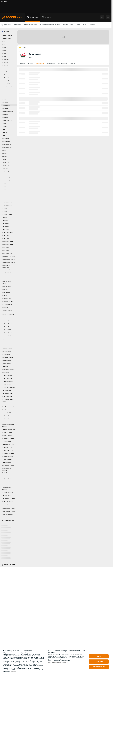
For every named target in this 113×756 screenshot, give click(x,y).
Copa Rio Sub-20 (6, 298)
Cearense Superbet (7, 111)
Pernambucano (6, 199)
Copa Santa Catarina (7, 301)
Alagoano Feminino (7, 435)
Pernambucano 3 (7, 205)
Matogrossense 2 (7, 147)
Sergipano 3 (5, 238)
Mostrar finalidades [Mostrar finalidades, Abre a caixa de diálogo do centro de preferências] (98, 666)
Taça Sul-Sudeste (7, 304)
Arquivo (72, 63)
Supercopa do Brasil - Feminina (8, 425)
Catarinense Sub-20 (7, 357)
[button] (102, 17)
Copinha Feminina (7, 413)
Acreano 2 (4, 50)
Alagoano (4, 53)
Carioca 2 (4, 90)
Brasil (24, 47)
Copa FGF (4, 279)
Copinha (4, 404)
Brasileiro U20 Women (8, 429)
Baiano (4, 69)
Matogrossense (6, 144)
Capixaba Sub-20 (6, 351)
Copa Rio (4, 295)
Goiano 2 (4, 132)
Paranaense (5, 175)
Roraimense (5, 229)
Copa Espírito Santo (7, 273)
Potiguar (4, 217)
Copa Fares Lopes (7, 276)
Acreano (4, 47)
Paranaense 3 (6, 181)
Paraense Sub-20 (7, 375)
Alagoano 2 (5, 56)
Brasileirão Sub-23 (7, 324)
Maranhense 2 (6, 141)
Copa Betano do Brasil (8, 256)
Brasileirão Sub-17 (7, 333)
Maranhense (5, 138)
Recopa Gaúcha (6, 321)
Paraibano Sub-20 (7, 378)
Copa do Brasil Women (8, 508)
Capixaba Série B (7, 84)
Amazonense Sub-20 (8, 342)
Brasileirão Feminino (8, 416)
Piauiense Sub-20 (7, 214)
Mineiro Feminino (7, 473)
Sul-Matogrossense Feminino (7, 505)
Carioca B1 (5, 93)
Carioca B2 (5, 96)
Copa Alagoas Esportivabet (6, 266)
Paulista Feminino (7, 485)
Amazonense (5, 63)
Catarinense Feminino (8, 453)
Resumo (22, 63)
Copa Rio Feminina (7, 514)
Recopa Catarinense (7, 318)
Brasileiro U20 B (6, 330)
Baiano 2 (4, 72)
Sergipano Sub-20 (7, 396)
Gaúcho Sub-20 (6, 363)
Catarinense (5, 102)
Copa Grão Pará (6, 286)
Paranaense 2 (6, 178)
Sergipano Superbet (7, 232)
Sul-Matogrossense (7, 241)
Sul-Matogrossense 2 (8, 244)
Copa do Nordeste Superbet (7, 311)
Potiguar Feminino (7, 495)
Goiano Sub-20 (6, 366)
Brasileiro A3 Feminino (8, 422)
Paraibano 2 (5, 172)
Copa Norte (5, 289)
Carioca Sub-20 (6, 354)
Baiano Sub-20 (6, 345)
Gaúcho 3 (4, 126)
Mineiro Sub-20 (6, 372)
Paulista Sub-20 (6, 384)
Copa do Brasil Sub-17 (8, 262)
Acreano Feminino (7, 432)
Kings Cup (5, 410)
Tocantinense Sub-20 (8, 253)
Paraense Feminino (7, 476)
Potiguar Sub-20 (6, 390)
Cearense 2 (5, 114)
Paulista (4, 184)
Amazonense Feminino (8, 438)
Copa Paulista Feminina (8, 511)
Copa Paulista (6, 292)
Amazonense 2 (6, 66)
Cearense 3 (5, 117)
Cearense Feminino (7, 456)
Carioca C (4, 99)
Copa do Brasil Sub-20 (8, 259)
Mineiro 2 (4, 153)
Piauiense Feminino (7, 492)
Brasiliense (5, 75)
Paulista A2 (5, 187)
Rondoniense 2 (6, 226)
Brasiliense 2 (5, 78)
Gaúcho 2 (4, 123)
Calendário (51, 63)
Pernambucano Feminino (6, 488)
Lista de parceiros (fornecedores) (58, 662)
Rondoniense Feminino (8, 498)
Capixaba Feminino (7, 450)
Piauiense (4, 208)
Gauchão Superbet (7, 120)
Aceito (99, 656)
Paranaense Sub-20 (7, 381)
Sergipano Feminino (7, 501)
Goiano (4, 129)
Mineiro (4, 150)
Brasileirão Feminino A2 (8, 419)
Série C (4, 41)
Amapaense (5, 59)
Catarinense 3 (6, 108)
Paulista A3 (5, 190)
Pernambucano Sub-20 (8, 387)
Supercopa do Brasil (8, 315)
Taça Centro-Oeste (7, 270)
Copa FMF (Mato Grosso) (6, 282)
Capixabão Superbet (8, 81)
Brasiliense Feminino (8, 444)
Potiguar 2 (5, 220)
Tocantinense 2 (6, 250)
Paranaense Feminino (8, 482)
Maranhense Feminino (8, 465)
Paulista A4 (5, 193)
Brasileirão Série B (7, 38)
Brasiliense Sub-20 (7, 348)
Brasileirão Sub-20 (7, 327)
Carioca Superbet (7, 87)
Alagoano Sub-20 (7, 339)
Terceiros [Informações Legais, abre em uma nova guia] (13, 671)
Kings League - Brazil (8, 407)
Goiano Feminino (7, 462)
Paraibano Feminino (7, 479)
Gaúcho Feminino (7, 459)
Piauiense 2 (5, 211)
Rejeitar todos (99, 661)
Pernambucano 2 (7, 202)
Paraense (4, 159)
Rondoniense (6, 223)
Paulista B (5, 196)
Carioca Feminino (7, 447)
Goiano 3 (4, 135)
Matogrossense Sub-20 (8, 369)
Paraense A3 (5, 166)
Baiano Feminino (6, 441)
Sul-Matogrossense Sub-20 (7, 400)
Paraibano (5, 169)
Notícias (31, 63)
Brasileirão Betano (7, 35)
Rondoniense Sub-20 (8, 393)
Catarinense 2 (6, 105)
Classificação (62, 63)
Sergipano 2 (5, 235)
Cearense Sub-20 (6, 360)
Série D (4, 44)
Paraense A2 (5, 162)
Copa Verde (5, 307)
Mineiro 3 (4, 156)
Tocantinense (5, 247)
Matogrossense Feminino (6, 469)
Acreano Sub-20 (6, 336)
